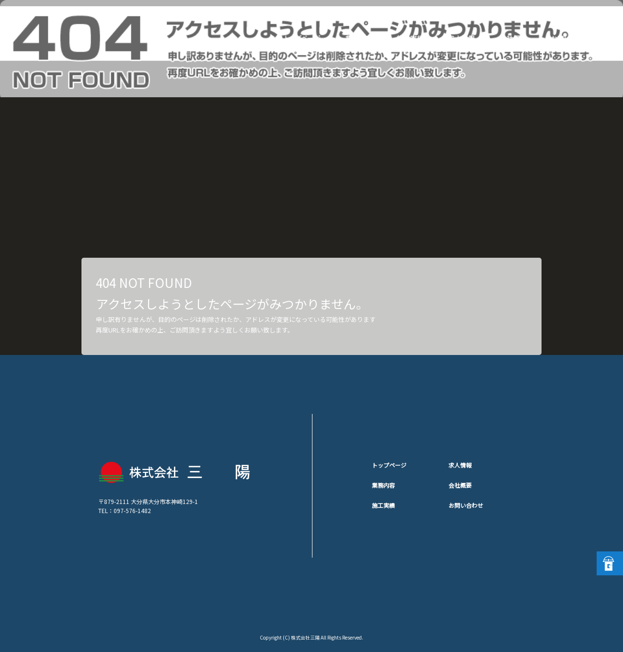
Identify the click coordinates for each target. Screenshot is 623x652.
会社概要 (518, 38)
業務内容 (359, 38)
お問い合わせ (570, 38)
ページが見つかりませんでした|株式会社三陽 (551, 12)
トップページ (302, 38)
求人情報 (465, 38)
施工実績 (412, 38)
